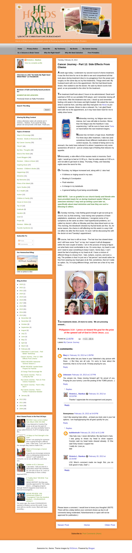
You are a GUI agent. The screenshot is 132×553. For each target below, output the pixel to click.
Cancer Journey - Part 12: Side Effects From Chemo (32, 357)
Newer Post (63, 525)
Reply (65, 367)
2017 (21, 303)
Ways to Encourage (24, 135)
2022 (21, 287)
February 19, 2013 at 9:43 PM (86, 414)
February (24, 349)
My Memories (22, 180)
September (25, 327)
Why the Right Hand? (52, 53)
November (25, 321)
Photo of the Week (23, 183)
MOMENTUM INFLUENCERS (27, 95)
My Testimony (60, 49)
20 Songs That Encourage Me (31, 372)
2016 (21, 306)
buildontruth (74, 433)
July (23, 333)
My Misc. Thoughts (23, 150)
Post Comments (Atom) (91, 534)
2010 (21, 406)
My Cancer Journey (89, 49)
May (23, 340)
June (23, 337)
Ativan (104, 105)
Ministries (20, 176)
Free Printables (93, 53)
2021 (21, 291)
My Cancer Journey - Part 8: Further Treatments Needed (31, 391)
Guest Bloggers (22, 157)
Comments (23, 244)
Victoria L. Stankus (77, 394)
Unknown (67, 375)
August (24, 330)
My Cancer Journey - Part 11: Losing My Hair (31, 376)
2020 (21, 294)
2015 (21, 309)
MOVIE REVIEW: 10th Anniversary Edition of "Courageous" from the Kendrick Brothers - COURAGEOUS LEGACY (37, 497)
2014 (21, 312)
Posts (21, 241)
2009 (21, 409)
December (25, 318)
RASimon (73, 548)
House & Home (22, 202)
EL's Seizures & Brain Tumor (28, 53)
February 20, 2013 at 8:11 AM (92, 433)
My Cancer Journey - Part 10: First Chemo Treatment (33, 381)
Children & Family (23, 198)
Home (20, 49)
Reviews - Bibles (23, 224)
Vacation (20, 213)
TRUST (19, 146)
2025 (21, 284)
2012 (21, 399)
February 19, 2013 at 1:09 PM (81, 355)
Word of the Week (23, 154)
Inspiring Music (22, 165)
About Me (46, 49)
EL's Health (21, 191)
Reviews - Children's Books (26, 168)
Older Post (110, 525)
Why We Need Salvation (74, 53)
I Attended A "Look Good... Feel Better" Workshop (32, 353)
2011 (21, 402)
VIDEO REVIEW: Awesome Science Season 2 (30, 362)
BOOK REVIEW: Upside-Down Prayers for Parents (31, 367)
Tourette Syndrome (23, 228)
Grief (18, 217)
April (23, 343)
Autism (19, 194)
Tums (112, 126)
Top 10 (19, 206)
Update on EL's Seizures (35, 464)
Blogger (91, 548)
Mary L (66, 355)
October (24, 324)
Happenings (21, 172)
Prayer (19, 220)
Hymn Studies (22, 187)
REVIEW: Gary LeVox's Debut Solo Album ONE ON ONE (36, 421)
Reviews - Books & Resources (27, 139)
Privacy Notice (32, 49)
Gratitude (20, 209)
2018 (21, 300)
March (23, 346)
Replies (69, 389)
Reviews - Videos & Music (26, 161)
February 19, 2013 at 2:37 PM (84, 375)
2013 (21, 315)
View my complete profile (33, 63)
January (24, 395)
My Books (74, 49)
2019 (21, 297)
